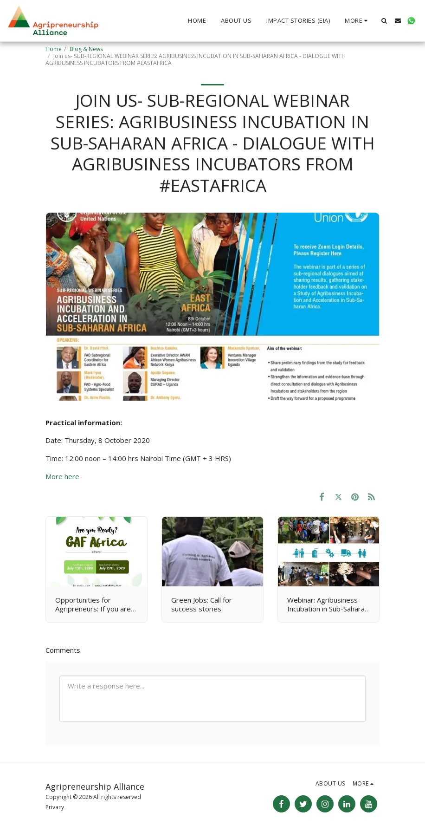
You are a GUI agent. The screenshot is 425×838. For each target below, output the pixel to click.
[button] (384, 21)
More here (62, 476)
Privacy (54, 807)
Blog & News (86, 49)
